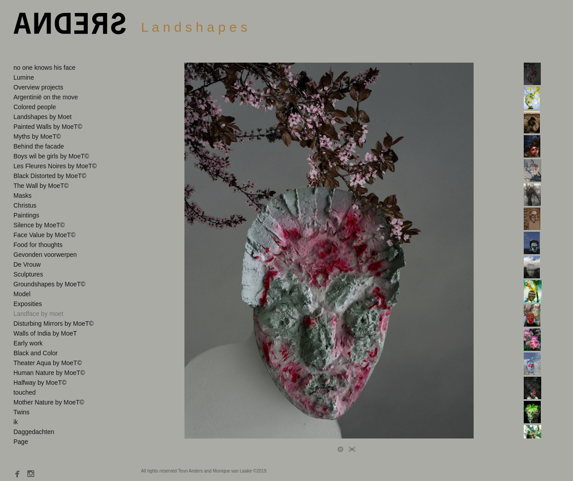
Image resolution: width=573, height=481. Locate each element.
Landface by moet (38, 313)
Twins (21, 412)
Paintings (26, 215)
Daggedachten (33, 431)
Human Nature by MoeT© (49, 372)
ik (15, 422)
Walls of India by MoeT (45, 333)
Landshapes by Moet (42, 116)
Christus (24, 205)
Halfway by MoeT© (39, 382)
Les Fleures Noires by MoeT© (55, 166)
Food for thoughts (38, 244)
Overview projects (38, 87)
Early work (28, 343)
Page (20, 441)
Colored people (34, 107)
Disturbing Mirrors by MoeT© (53, 323)
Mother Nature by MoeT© (48, 402)
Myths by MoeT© (37, 136)
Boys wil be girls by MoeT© (51, 156)
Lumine (23, 77)
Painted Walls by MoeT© (47, 126)
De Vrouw (27, 264)
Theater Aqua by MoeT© (47, 362)
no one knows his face (44, 67)
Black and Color (35, 353)
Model (21, 294)
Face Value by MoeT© (44, 234)
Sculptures (28, 274)
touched (24, 392)
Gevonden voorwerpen (45, 254)
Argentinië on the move (45, 97)
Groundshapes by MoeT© (49, 284)
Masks (22, 195)
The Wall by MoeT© (40, 185)
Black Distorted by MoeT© (49, 175)
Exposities (27, 303)
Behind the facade (38, 146)
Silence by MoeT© (39, 225)
